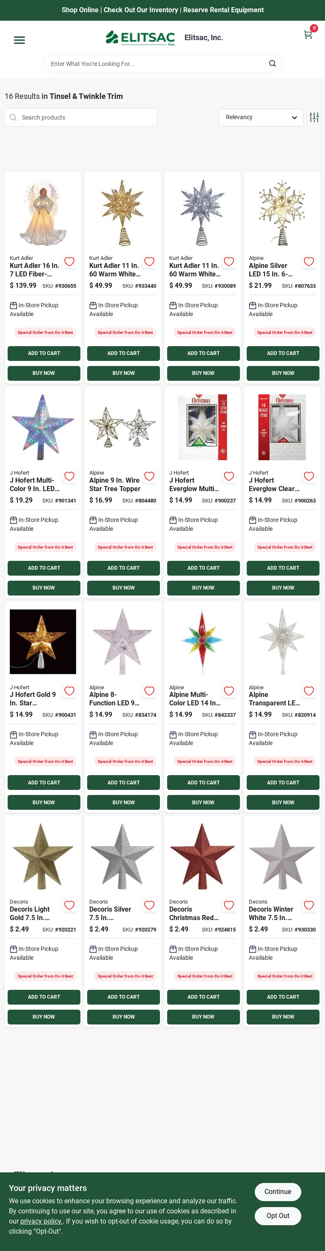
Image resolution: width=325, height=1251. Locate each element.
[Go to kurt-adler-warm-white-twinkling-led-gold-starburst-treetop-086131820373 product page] (122, 278)
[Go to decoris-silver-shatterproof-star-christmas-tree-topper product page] (122, 921)
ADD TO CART (44, 353)
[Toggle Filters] (314, 117)
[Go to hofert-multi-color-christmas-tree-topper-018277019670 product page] (43, 492)
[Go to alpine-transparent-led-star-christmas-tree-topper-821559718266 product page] (282, 707)
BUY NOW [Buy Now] (44, 373)
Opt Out (278, 1216)
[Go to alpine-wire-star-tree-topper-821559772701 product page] (122, 492)
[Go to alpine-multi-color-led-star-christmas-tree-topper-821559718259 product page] (202, 707)
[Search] (273, 63)
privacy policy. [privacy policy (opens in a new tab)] (41, 1221)
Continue (277, 1192)
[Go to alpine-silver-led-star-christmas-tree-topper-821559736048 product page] (282, 278)
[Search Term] (162, 63)
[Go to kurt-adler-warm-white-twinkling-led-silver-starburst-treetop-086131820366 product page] (202, 278)
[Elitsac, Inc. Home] (140, 38)
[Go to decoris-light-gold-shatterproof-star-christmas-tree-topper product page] (43, 921)
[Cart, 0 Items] (308, 34)
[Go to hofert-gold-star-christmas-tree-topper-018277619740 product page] (43, 707)
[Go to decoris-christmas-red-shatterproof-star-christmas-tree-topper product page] (202, 921)
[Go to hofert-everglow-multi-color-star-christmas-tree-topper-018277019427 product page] (202, 492)
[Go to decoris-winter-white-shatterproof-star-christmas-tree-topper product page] (282, 921)
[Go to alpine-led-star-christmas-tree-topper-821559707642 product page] (122, 707)
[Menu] (19, 40)
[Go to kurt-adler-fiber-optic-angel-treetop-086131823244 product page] (43, 278)
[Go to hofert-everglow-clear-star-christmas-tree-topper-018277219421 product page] (282, 492)
